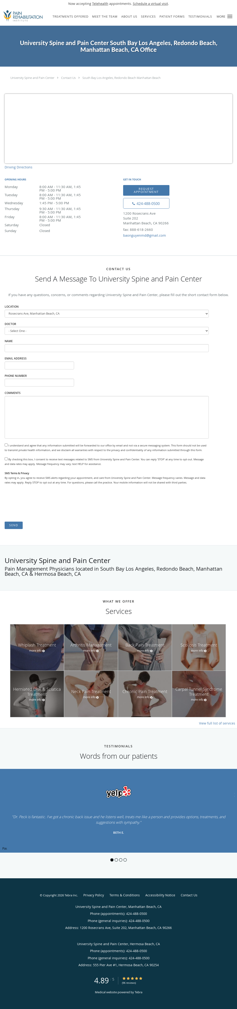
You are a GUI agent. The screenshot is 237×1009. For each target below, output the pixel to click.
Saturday (45, 225)
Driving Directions (18, 167)
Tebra (138, 992)
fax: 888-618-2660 (138, 229)
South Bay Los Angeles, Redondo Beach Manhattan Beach (121, 78)
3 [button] (120, 860)
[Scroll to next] (233, 794)
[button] (229, 16)
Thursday (45, 209)
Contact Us (68, 78)
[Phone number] (146, 203)
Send (13, 525)
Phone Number (16, 376)
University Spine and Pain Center (32, 78)
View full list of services (217, 723)
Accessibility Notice (160, 895)
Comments (13, 393)
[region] (118, 811)
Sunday (45, 230)
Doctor (10, 324)
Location (12, 307)
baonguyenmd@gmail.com (144, 235)
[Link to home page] (22, 16)
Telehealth (100, 3)
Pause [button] (4, 849)
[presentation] (40, 503)
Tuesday (45, 195)
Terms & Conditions (124, 895)
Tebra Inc (71, 895)
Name (9, 341)
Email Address (16, 358)
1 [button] (112, 860)
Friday (45, 217)
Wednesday (45, 203)
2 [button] (116, 860)
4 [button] (125, 860)
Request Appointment (146, 190)
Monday (45, 187)
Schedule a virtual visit (150, 3)
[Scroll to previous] (3, 794)
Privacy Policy (93, 895)
